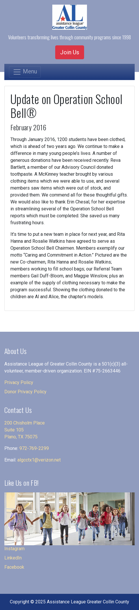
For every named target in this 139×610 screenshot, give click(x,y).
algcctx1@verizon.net (39, 460)
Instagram (14, 548)
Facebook (14, 567)
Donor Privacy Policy (25, 391)
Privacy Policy (18, 382)
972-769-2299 (34, 448)
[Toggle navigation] (25, 72)
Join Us (69, 52)
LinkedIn (13, 558)
